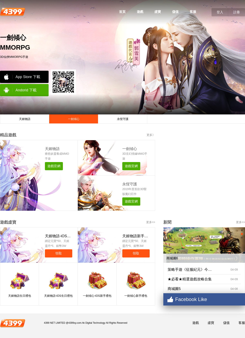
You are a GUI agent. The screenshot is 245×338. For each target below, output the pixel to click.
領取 (58, 253)
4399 (12, 11)
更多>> (150, 222)
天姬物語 (52, 149)
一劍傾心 (129, 149)
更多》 (151, 135)
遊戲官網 (53, 166)
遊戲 (140, 11)
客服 (193, 11)
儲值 (175, 11)
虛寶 (157, 11)
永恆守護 (129, 184)
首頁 (122, 11)
